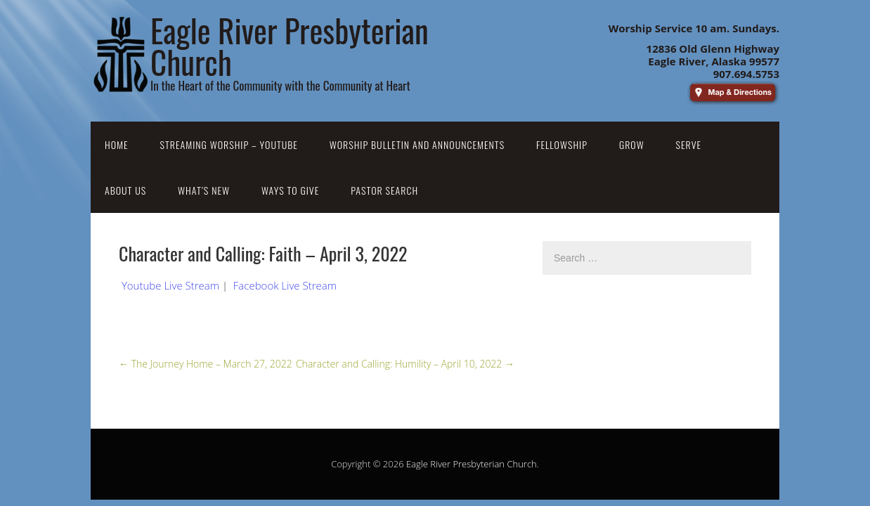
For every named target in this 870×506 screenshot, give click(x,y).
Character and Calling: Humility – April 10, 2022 (405, 363)
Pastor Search (384, 190)
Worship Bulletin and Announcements (417, 144)
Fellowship (561, 144)
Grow (631, 144)
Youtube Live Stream (170, 285)
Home (117, 144)
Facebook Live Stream (285, 285)
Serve (689, 144)
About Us (125, 190)
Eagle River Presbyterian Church (471, 464)
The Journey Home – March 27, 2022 (205, 363)
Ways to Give (290, 190)
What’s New (204, 190)
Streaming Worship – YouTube (229, 144)
